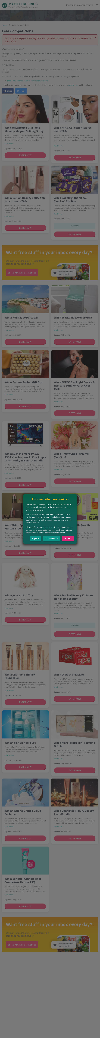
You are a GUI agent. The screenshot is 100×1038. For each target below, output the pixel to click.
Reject (35, 538)
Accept (68, 538)
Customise (51, 538)
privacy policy (48, 527)
